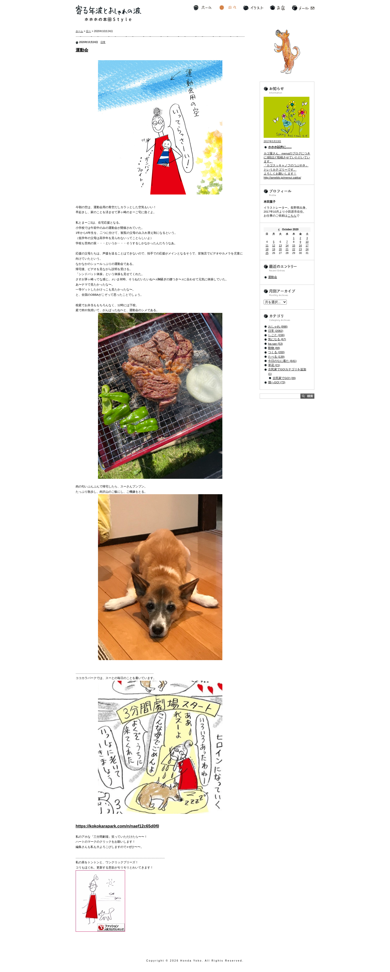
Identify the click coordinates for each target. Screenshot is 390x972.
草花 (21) (274, 365)
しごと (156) (276, 335)
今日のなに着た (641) (282, 360)
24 (307, 249)
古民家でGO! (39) (284, 378)
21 (287, 249)
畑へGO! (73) (276, 382)
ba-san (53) (275, 343)
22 (293, 249)
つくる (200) (276, 352)
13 (280, 245)
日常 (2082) (275, 330)
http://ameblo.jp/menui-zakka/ (282, 177)
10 (307, 242)
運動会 (82, 50)
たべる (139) (276, 356)
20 (280, 249)
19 (273, 249)
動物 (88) (274, 347)
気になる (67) (277, 339)
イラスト (253, 8)
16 (300, 245)
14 (287, 245)
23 (300, 249)
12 (273, 245)
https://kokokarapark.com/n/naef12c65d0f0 (117, 826)
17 (307, 245)
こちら (292, 215)
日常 (102, 42)
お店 (277, 8)
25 (267, 253)
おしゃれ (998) (278, 326)
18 (267, 249)
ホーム (202, 8)
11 (267, 245)
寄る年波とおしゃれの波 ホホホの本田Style (108, 13)
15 (293, 245)
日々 (227, 8)
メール (303, 8)
